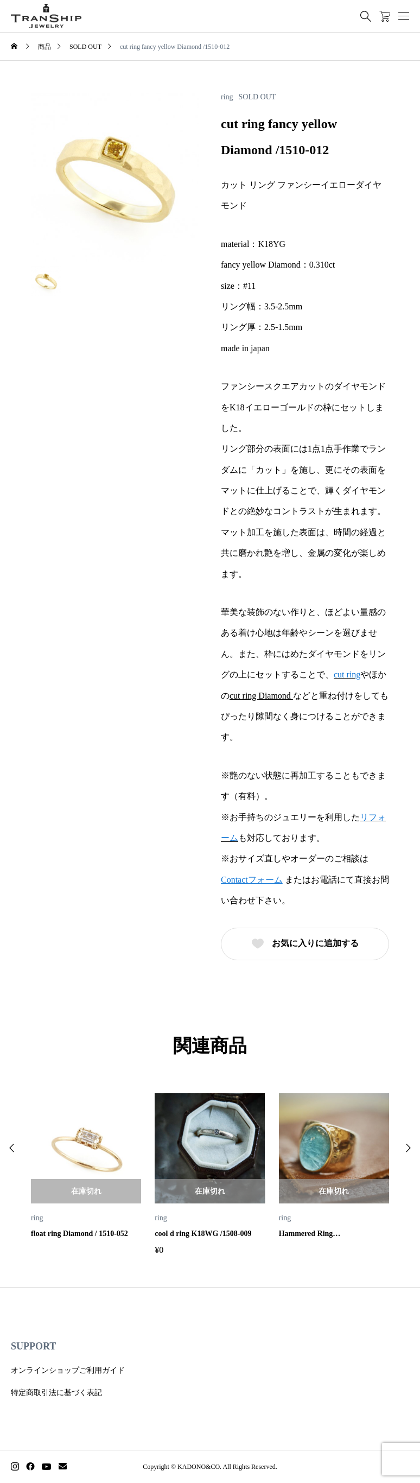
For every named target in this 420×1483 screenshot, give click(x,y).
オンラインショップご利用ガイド (68, 1370)
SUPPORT (33, 1346)
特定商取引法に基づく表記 (56, 1393)
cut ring (347, 674)
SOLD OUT (257, 97)
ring (227, 97)
